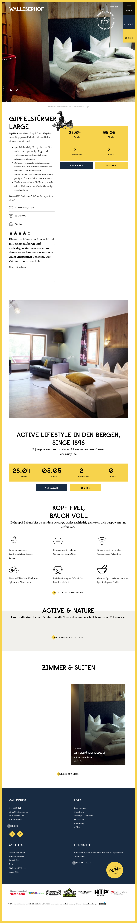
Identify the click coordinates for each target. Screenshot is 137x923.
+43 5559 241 (15, 807)
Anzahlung (79, 823)
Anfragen (76, 165)
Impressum (55, 904)
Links (77, 800)
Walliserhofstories (16, 856)
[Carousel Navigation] (31, 286)
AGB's (77, 827)
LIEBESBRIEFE (82, 845)
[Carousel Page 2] (13, 91)
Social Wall (14, 871)
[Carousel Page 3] (16, 91)
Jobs (11, 864)
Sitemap (79, 904)
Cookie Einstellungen (90, 904)
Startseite (52, 106)
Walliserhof (17, 800)
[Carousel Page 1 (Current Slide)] (10, 91)
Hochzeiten (79, 819)
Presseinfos (14, 860)
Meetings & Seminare (83, 815)
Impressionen (80, 807)
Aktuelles (16, 845)
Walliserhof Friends (17, 868)
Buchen (111, 165)
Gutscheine (79, 811)
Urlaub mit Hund (17, 852)
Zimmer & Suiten (64, 106)
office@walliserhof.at (18, 811)
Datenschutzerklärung (67, 904)
